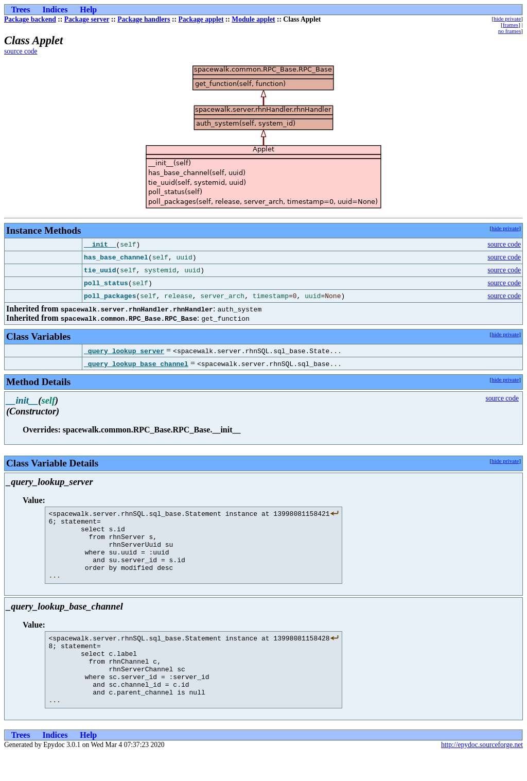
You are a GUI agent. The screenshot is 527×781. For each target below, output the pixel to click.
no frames (509, 31)
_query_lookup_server (124, 350)
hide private (507, 18)
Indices (54, 9)
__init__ (100, 244)
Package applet (200, 19)
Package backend (30, 19)
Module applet (253, 19)
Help (88, 9)
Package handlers (143, 19)
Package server (87, 19)
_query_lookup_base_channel (136, 363)
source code (21, 51)
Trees (20, 9)
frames (510, 25)
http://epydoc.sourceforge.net (482, 772)
